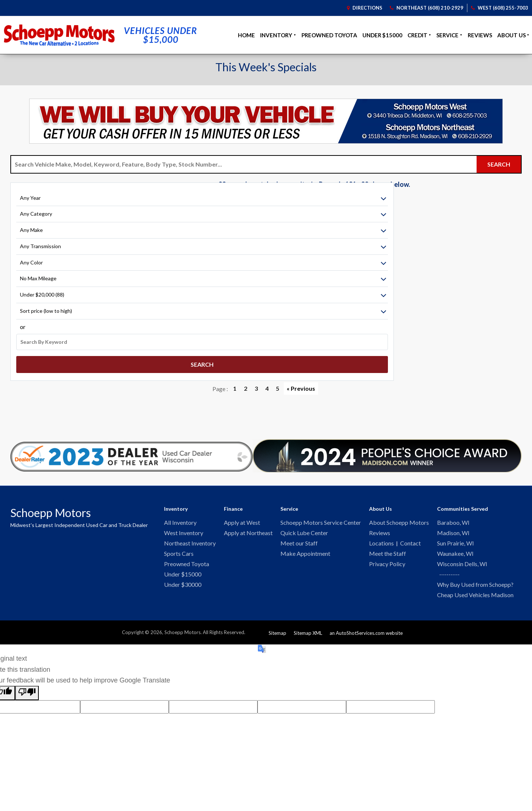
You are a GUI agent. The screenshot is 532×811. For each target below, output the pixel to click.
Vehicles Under (160, 33)
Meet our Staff (299, 541)
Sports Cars (179, 552)
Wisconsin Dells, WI (462, 563)
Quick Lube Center (304, 531)
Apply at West (242, 520)
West (499, 7)
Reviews (480, 33)
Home (246, 33)
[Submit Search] (499, 162)
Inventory (276, 33)
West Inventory (183, 531)
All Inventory (180, 520)
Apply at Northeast (248, 531)
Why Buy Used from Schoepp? (475, 584)
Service (447, 33)
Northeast (426, 7)
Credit (417, 33)
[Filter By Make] (56, 235)
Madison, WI (453, 531)
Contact (410, 541)
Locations (381, 541)
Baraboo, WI (453, 520)
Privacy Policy (387, 563)
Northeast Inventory (190, 541)
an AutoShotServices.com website (366, 633)
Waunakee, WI (455, 552)
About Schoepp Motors (399, 520)
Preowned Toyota (329, 33)
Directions (364, 7)
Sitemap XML (308, 633)
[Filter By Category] (56, 219)
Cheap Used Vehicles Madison (475, 595)
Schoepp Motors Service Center (320, 520)
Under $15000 (382, 33)
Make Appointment (305, 552)
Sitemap (277, 633)
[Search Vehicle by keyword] (244, 162)
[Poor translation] (27, 693)
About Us (511, 33)
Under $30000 (182, 584)
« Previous (301, 386)
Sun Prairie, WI (455, 541)
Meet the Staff (387, 552)
